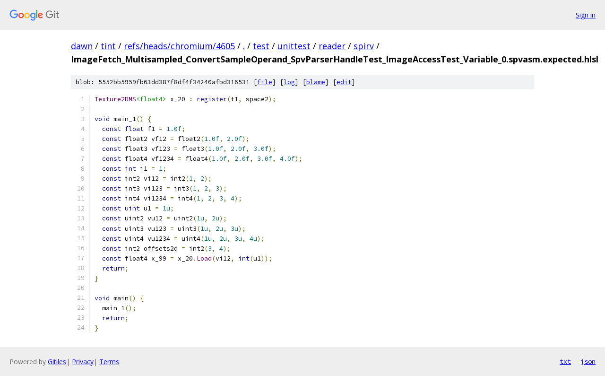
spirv (364, 46)
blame (315, 82)
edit (344, 82)
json (588, 361)
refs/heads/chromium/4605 (179, 46)
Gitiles (57, 361)
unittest (294, 46)
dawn (82, 46)
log (289, 82)
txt (565, 361)
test (261, 46)
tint (108, 46)
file (264, 82)
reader (332, 46)
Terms (109, 361)
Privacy (83, 361)
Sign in (586, 14)
